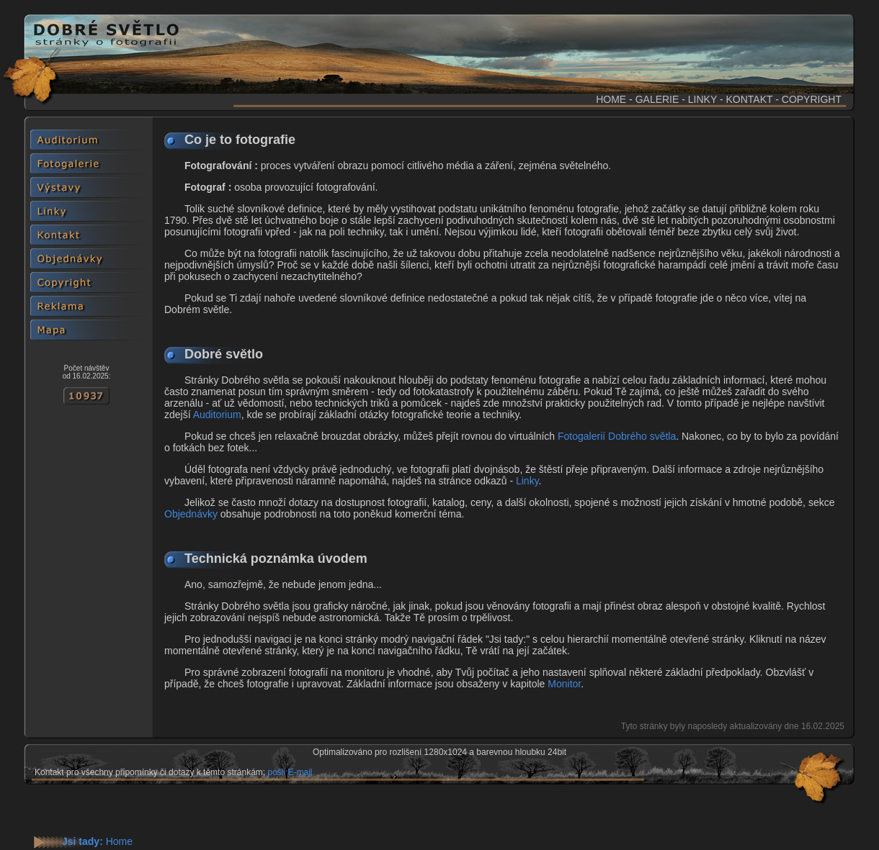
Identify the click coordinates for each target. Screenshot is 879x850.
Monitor (564, 684)
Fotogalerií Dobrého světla (617, 436)
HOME (611, 99)
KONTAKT (749, 99)
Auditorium (217, 414)
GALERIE (657, 99)
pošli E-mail (289, 772)
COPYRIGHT (812, 99)
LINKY (702, 99)
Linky (527, 481)
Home (119, 841)
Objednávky (191, 514)
